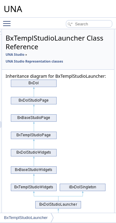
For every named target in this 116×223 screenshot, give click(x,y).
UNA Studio (50, 54)
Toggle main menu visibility (8, 21)
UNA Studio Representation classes (69, 61)
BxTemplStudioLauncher (26, 217)
